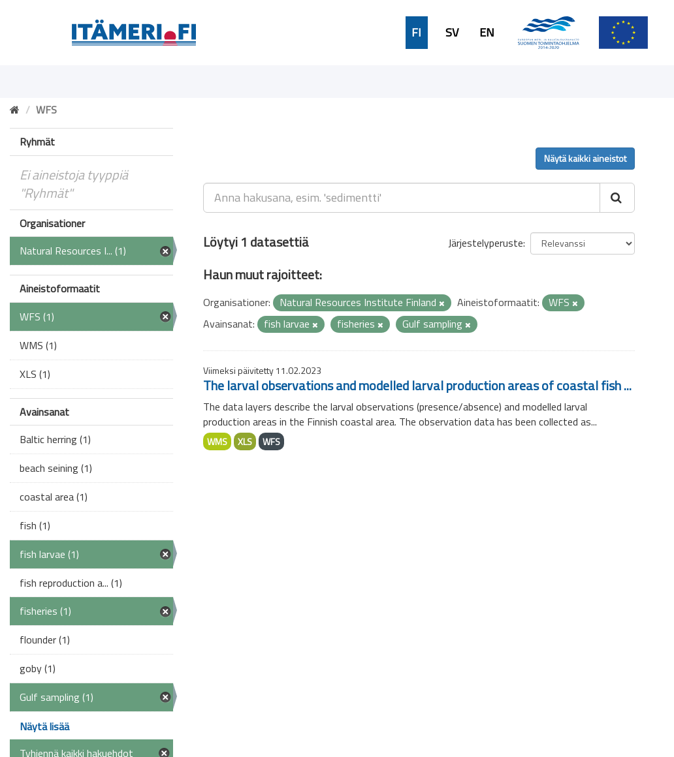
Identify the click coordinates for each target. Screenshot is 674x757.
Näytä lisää (44, 726)
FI (416, 32)
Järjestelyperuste (485, 243)
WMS (217, 441)
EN (486, 32)
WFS (271, 441)
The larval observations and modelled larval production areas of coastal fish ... (417, 385)
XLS (245, 441)
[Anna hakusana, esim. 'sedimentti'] (402, 198)
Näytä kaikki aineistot (585, 158)
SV (451, 32)
